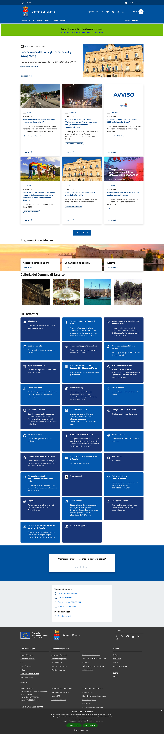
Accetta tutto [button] (74, 725)
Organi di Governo (26, 655)
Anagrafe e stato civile (59, 655)
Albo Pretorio (87, 692)
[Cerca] (141, 11)
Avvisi (27, 112)
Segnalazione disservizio (60, 692)
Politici (22, 670)
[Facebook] (96, 11)
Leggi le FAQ (55, 696)
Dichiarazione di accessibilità (92, 707)
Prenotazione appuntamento (61, 688)
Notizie (27, 46)
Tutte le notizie (82, 233)
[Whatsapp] (122, 11)
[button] (82, 730)
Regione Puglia (25, 2)
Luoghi (115, 672)
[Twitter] (101, 11)
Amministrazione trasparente (92, 688)
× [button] (161, 711)
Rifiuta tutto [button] (90, 725)
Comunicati (70, 112)
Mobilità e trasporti (58, 670)
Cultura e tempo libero (59, 658)
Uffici (22, 662)
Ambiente (85, 662)
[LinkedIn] (117, 11)
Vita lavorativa (56, 662)
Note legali (86, 703)
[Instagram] (112, 11)
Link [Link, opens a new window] (102, 721)
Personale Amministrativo (29, 673)
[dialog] (82, 721)
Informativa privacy (89, 700)
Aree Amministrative (27, 658)
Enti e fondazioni (26, 666)
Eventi (115, 676)
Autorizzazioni (87, 670)
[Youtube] (107, 11)
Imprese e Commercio (59, 666)
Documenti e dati (26, 677)
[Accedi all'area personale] (133, 2)
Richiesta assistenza (58, 700)
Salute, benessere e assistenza (93, 666)
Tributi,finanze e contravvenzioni (94, 658)
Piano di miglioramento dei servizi (94, 696)
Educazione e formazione (91, 655)
